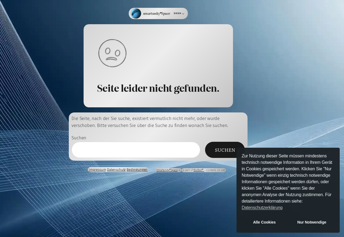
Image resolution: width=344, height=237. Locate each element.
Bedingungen (137, 170)
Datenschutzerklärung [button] (262, 207)
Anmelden (21, 159)
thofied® (199, 170)
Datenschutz (116, 170)
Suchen (78, 138)
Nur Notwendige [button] (311, 222)
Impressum (97, 170)
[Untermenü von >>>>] (179, 13)
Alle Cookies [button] (264, 222)
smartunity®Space (156, 13)
